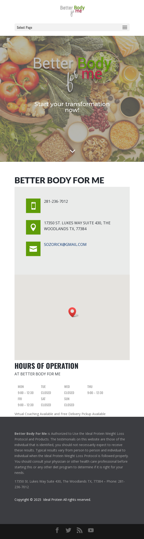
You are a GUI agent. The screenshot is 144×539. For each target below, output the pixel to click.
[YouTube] (91, 530)
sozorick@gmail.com (65, 244)
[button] (73, 312)
